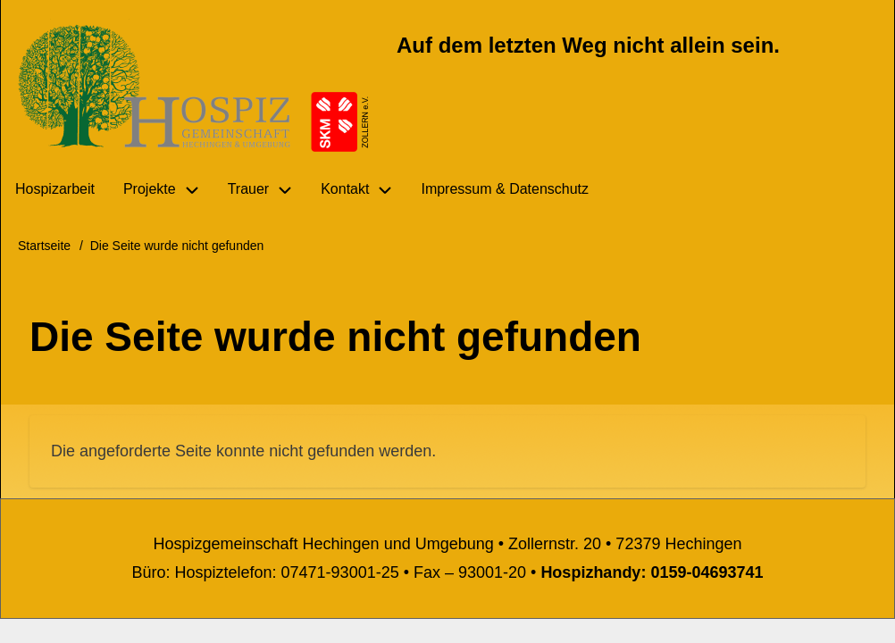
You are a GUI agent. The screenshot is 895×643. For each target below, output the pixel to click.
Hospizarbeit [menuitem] (55, 188)
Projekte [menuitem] (149, 188)
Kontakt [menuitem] (345, 188)
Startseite (44, 245)
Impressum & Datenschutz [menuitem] (505, 188)
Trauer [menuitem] (249, 188)
